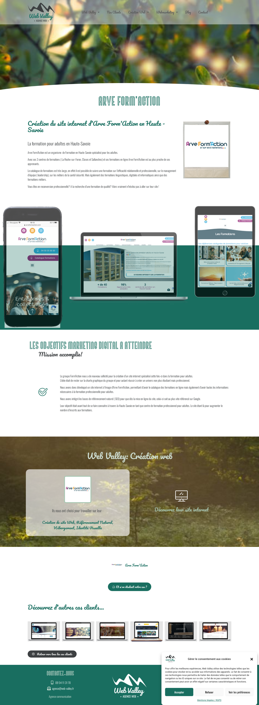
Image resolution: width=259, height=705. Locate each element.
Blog (188, 12)
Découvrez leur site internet (181, 509)
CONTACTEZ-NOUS (60, 673)
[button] (252, 659)
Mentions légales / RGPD (209, 700)
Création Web (138, 12)
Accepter (179, 692)
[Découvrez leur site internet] (181, 496)
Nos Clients (114, 12)
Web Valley (91, 12)
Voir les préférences (239, 692)
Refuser (209, 692)
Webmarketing (167, 12)
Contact (203, 12)
